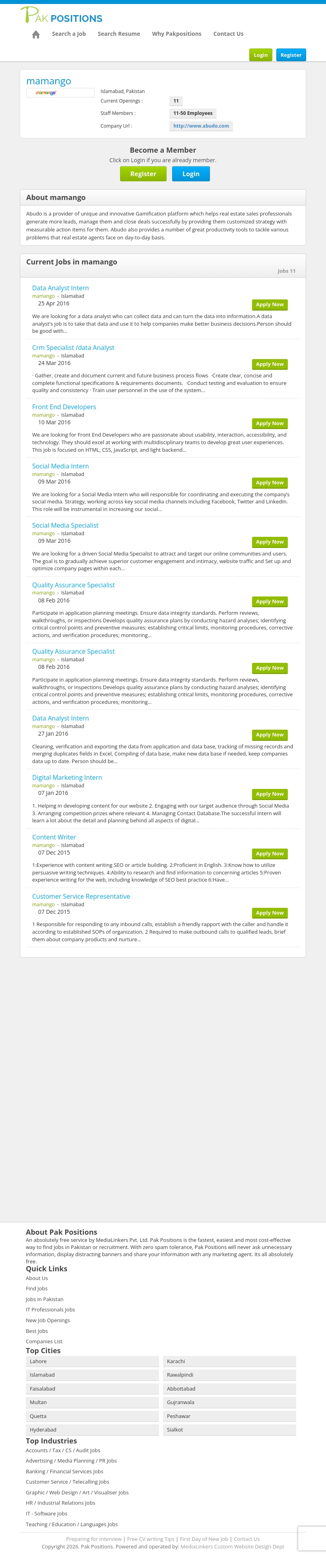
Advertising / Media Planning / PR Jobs (71, 1460)
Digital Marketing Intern (67, 777)
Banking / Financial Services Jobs (64, 1471)
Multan (38, 1402)
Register (291, 54)
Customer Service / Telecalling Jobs (67, 1481)
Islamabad (42, 1374)
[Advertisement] (69, 1015)
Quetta (38, 1416)
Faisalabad (42, 1388)
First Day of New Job (204, 1538)
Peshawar (178, 1416)
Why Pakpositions (177, 33)
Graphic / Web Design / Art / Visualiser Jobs (77, 1492)
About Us (37, 1278)
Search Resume (119, 33)
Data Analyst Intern (60, 288)
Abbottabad (181, 1388)
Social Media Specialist (65, 525)
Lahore (38, 1361)
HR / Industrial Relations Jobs (60, 1502)
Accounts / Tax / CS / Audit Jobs (63, 1450)
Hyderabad (43, 1429)
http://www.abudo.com (201, 125)
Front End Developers (64, 406)
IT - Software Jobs (46, 1513)
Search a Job (69, 33)
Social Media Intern (60, 466)
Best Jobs (37, 1331)
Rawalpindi (180, 1374)
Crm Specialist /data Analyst (73, 347)
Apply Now (270, 304)
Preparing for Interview (94, 1538)
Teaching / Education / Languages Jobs (72, 1524)
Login (261, 54)
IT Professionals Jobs (50, 1309)
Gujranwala (180, 1402)
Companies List (44, 1341)
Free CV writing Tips (151, 1538)
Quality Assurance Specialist (73, 585)
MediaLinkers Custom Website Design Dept (232, 1546)
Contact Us (228, 33)
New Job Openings (48, 1320)
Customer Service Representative (81, 896)
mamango (43, 296)
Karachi (176, 1361)
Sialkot (175, 1429)
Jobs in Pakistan (45, 1299)
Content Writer (54, 837)
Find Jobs (37, 1288)
